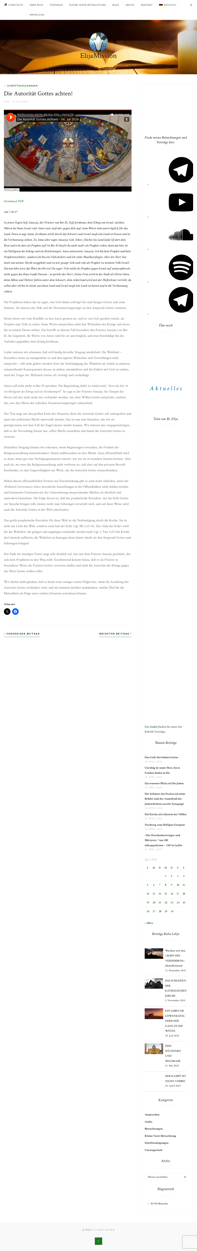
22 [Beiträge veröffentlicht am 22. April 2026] (166, 902)
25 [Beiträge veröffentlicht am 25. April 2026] (184, 902)
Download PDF (14, 201)
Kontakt (147, 5)
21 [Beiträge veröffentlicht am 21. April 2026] (160, 902)
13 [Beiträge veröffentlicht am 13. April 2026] (154, 894)
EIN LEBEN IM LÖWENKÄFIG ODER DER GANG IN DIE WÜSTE (175, 1021)
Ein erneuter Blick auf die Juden (164, 783)
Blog (115, 5)
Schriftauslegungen (22, 85)
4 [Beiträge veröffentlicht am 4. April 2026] (183, 876)
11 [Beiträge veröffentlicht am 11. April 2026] (184, 885)
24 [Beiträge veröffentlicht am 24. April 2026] (178, 902)
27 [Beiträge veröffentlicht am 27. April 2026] (154, 911)
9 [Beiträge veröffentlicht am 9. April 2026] (171, 885)
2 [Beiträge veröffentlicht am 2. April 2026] (171, 876)
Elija (7, 101)
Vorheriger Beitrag (22, 633)
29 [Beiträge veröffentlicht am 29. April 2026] (166, 911)
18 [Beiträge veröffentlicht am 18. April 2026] (184, 894)
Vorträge (56, 5)
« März (149, 923)
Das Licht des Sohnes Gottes (161, 757)
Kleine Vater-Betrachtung (87, 5)
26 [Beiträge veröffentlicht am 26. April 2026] (148, 911)
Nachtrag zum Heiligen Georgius (165, 825)
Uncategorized (153, 1150)
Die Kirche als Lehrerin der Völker (166, 814)
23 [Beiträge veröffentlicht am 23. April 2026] (172, 902)
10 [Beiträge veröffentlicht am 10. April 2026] (178, 885)
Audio (153, 727)
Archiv (130, 5)
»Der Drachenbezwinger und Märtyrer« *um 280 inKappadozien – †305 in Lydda (163, 840)
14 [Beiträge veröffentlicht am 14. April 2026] (160, 894)
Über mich (36, 5)
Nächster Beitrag (115, 633)
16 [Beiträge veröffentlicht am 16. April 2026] (172, 894)
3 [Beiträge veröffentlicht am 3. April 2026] (177, 876)
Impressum (37, 15)
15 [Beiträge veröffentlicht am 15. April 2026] (166, 894)
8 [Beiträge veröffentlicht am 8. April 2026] (165, 885)
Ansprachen (152, 1114)
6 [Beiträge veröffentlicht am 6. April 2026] (153, 885)
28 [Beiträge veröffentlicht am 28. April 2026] (160, 911)
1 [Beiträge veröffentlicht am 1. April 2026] (165, 876)
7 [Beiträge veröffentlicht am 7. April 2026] (159, 885)
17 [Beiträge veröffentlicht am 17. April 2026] (178, 894)
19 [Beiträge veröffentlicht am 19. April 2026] (148, 902)
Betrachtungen (154, 1129)
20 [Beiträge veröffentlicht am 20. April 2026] (154, 902)
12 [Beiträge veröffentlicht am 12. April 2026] (148, 894)
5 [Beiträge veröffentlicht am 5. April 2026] (147, 885)
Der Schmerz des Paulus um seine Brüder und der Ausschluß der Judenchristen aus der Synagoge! (165, 799)
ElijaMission (98, 55)
